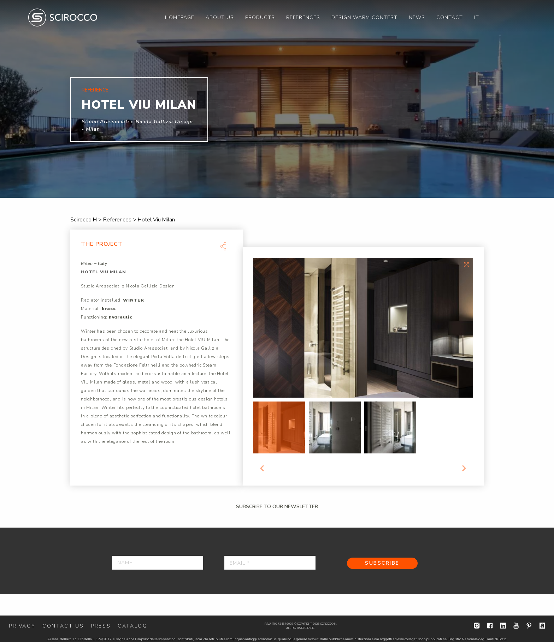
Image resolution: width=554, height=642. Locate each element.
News (417, 17)
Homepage (179, 17)
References (303, 17)
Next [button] (464, 468)
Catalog (132, 626)
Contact (449, 17)
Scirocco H (62, 17)
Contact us (63, 626)
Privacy (22, 626)
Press (101, 626)
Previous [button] (262, 468)
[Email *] (270, 563)
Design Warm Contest (364, 17)
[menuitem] (179, 17)
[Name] (157, 563)
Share (223, 246)
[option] (277, 99)
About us (220, 17)
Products (260, 17)
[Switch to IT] (476, 17)
